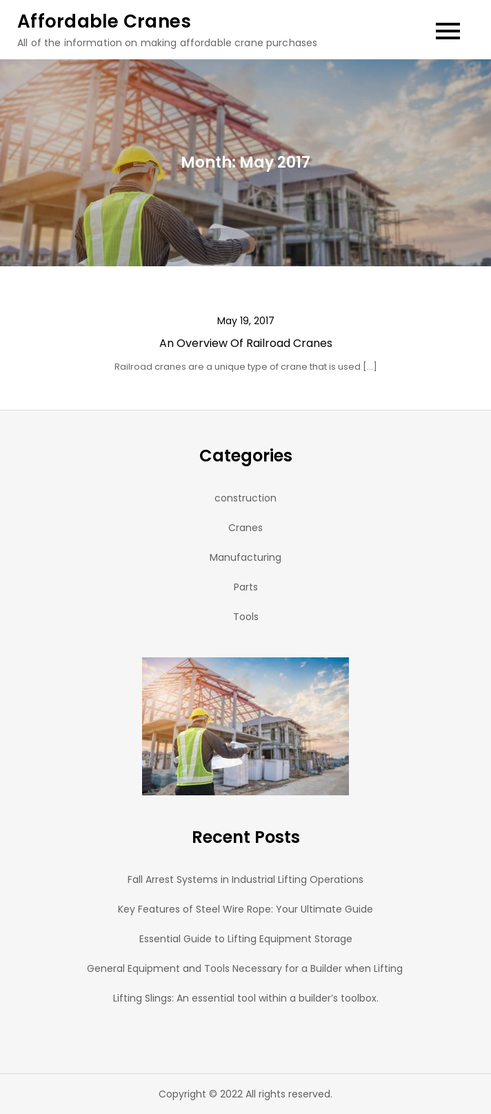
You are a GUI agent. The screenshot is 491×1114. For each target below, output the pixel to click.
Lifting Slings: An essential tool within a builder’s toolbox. (246, 998)
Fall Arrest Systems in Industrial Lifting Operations (245, 879)
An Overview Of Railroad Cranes (245, 343)
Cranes (245, 528)
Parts (246, 587)
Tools (246, 617)
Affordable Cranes (104, 21)
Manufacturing (245, 557)
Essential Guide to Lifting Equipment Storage (245, 939)
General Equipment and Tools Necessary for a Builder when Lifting (245, 968)
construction (245, 498)
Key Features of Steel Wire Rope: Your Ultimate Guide (245, 909)
